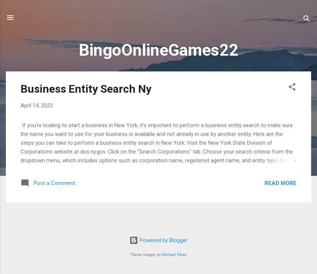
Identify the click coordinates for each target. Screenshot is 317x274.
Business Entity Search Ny (86, 88)
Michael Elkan (174, 254)
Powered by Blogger (158, 240)
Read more (280, 183)
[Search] (306, 20)
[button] (292, 88)
